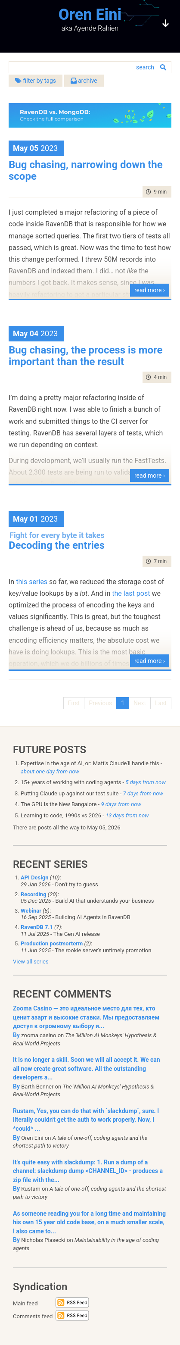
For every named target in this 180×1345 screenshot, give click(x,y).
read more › (149, 290)
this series (31, 582)
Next (139, 703)
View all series (31, 961)
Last (161, 703)
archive (84, 80)
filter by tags (35, 80)
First (74, 703)
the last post (131, 593)
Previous (100, 703)
